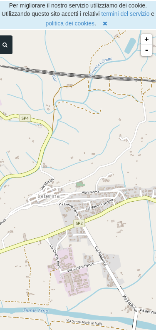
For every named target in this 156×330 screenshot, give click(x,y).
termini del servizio (126, 13)
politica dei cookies (69, 23)
